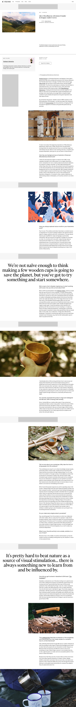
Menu (73, 1)
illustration (44, 12)
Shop (22, 1)
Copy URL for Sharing (45, 63)
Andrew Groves (43, 78)
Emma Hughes (49, 103)
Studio (29, 1)
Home (40, 12)
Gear (13, 1)
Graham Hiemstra (48, 21)
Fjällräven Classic (61, 290)
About (26, 1)
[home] (6, 1)
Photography (17, 1)
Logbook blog (46, 637)
